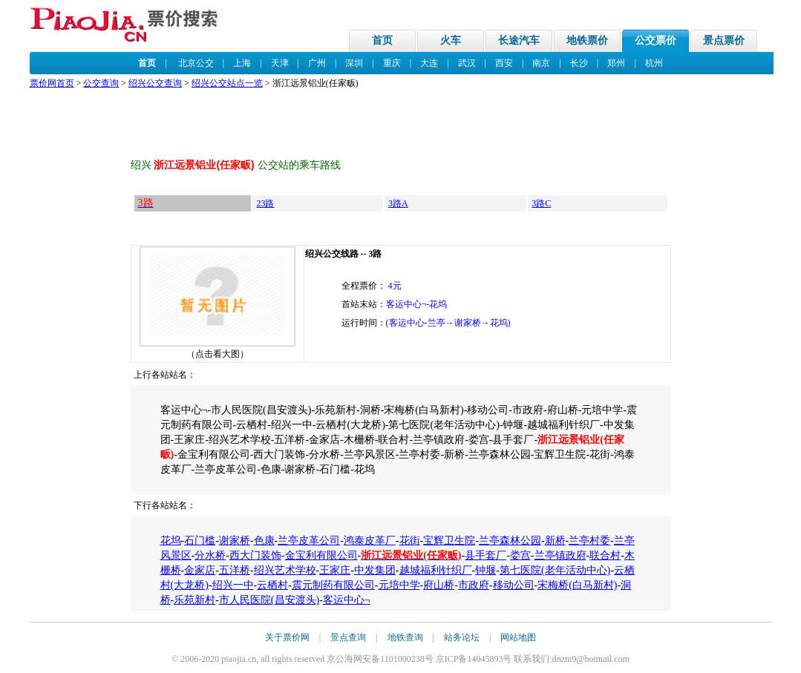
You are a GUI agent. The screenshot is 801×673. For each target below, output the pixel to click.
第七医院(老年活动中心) (555, 570)
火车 (450, 40)
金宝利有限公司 (321, 555)
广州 (317, 63)
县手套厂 (485, 555)
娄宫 (520, 555)
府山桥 (438, 585)
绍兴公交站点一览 (227, 83)
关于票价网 (287, 637)
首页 (382, 40)
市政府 (473, 585)
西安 (504, 63)
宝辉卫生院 (449, 540)
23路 (265, 203)
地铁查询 (405, 637)
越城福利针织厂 (435, 570)
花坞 (170, 540)
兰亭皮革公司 (309, 540)
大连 (429, 63)
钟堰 (485, 570)
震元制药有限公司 (333, 585)
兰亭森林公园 (510, 540)
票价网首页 (52, 83)
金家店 (199, 570)
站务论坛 (462, 637)
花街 (409, 540)
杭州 (654, 63)
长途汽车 (519, 40)
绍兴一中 (233, 585)
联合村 (605, 555)
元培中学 (399, 585)
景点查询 (348, 637)
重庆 (392, 63)
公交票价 (655, 40)
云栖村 (272, 585)
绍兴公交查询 (155, 83)
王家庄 (334, 570)
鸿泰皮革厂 (370, 540)
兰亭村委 (589, 540)
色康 (264, 540)
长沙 (579, 63)
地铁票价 (587, 40)
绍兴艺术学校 (285, 570)
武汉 (467, 63)
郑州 (616, 63)
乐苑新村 (194, 599)
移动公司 (513, 585)
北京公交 (196, 63)
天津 (280, 63)
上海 (242, 63)
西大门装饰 (255, 555)
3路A (398, 203)
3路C (541, 203)
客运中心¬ (346, 599)
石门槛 (199, 540)
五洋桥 (234, 570)
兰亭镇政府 (560, 555)
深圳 (354, 63)
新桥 (555, 540)
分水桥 (210, 555)
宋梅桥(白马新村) (577, 585)
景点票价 (724, 40)
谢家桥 (234, 540)
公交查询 (101, 83)
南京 (541, 63)
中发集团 (375, 570)
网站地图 (518, 637)
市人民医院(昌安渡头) (269, 599)
